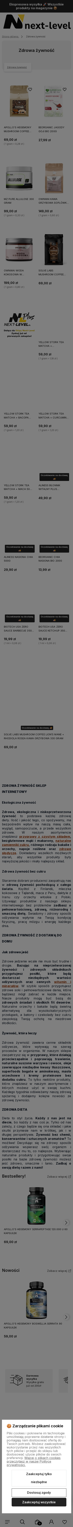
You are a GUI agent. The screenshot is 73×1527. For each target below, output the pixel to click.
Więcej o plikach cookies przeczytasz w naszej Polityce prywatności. (34, 1461)
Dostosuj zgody (39, 1492)
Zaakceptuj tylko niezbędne (39, 1478)
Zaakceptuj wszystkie (39, 1502)
